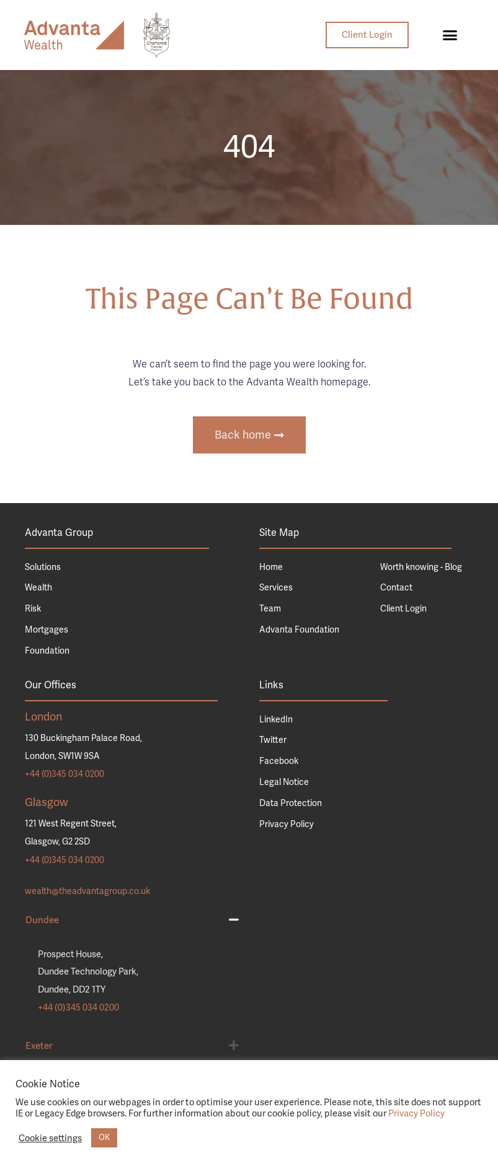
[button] (450, 35)
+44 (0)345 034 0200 (64, 774)
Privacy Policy (416, 1113)
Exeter (38, 1045)
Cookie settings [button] (50, 1138)
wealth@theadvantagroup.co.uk (87, 891)
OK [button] (104, 1137)
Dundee (42, 920)
